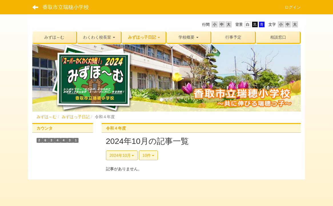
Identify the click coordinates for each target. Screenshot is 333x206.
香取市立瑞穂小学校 (66, 7)
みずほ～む (47, 116)
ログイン (293, 7)
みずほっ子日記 (76, 116)
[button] (99, 37)
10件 (148, 155)
